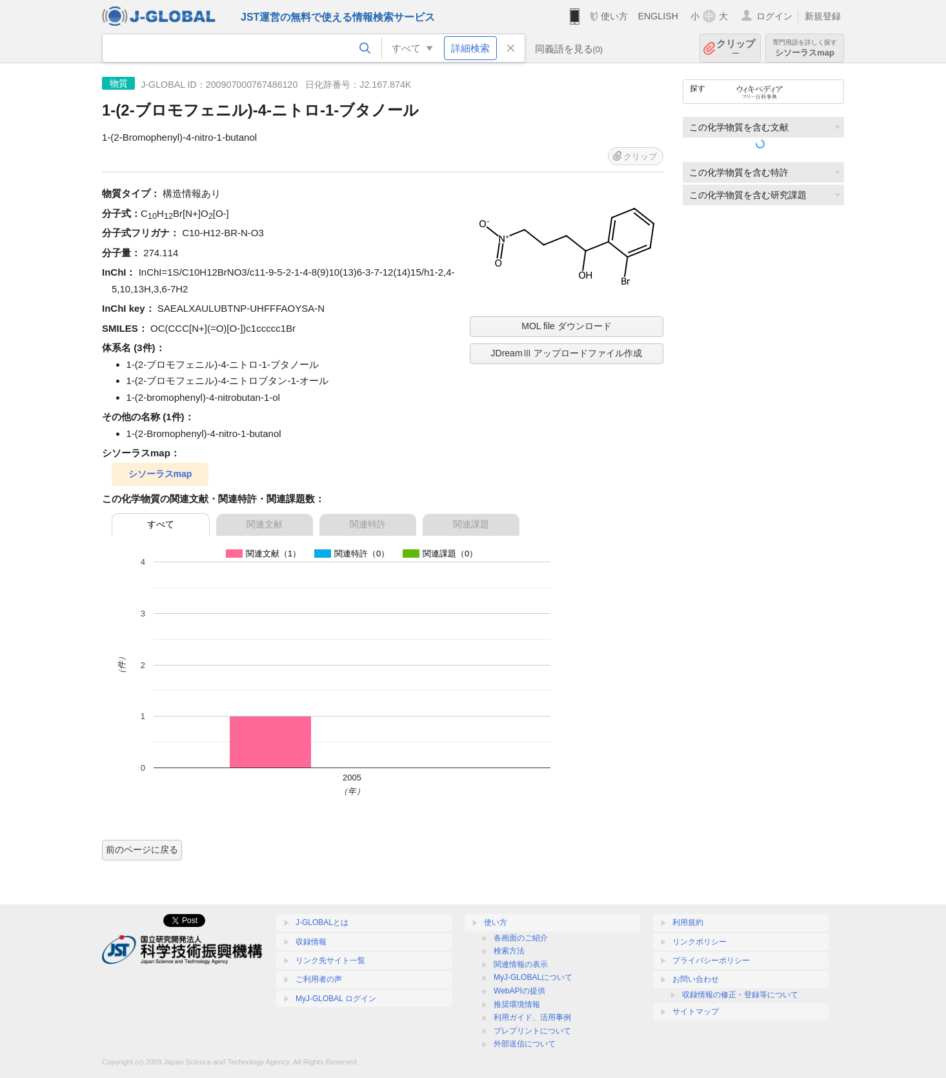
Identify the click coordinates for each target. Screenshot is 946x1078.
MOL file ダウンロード (566, 326)
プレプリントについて (532, 1030)
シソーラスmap (804, 48)
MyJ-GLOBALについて (533, 977)
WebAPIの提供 (519, 990)
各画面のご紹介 (521, 937)
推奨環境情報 (517, 1004)
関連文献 (265, 524)
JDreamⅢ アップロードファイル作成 (567, 353)
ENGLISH (658, 16)
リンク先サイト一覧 (330, 960)
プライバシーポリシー (711, 960)
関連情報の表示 (521, 964)
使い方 (614, 16)
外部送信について (525, 1043)
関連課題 (471, 524)
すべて (160, 524)
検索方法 (509, 950)
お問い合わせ (695, 979)
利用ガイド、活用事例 (532, 1017)
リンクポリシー (699, 941)
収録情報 (311, 941)
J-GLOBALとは (322, 922)
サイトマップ (695, 1011)
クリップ (735, 48)
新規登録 (823, 16)
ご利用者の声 (319, 979)
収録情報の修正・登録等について (740, 994)
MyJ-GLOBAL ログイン (336, 998)
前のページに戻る (142, 849)
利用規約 (687, 922)
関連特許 (368, 524)
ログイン (774, 16)
